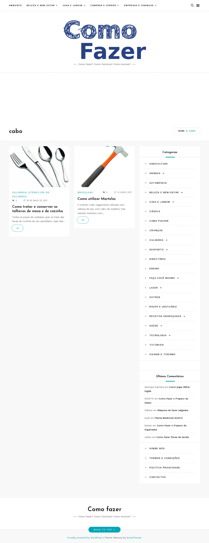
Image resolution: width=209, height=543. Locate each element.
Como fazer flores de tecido (172, 437)
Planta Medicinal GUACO (169, 418)
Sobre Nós (157, 448)
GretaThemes (134, 537)
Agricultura (158, 163)
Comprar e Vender (103, 5)
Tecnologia (158, 335)
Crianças (156, 230)
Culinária (19, 192)
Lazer (153, 287)
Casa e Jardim (72, 5)
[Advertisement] (104, 97)
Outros (154, 297)
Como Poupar (159, 221)
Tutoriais (156, 344)
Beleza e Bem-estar (41, 5)
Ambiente (15, 5)
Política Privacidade (164, 467)
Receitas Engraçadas (165, 316)
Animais (154, 173)
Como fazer (104, 509)
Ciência (154, 211)
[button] (192, 5)
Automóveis (158, 183)
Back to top (105, 529)
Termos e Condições (164, 458)
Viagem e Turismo (162, 354)
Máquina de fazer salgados (173, 410)
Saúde (153, 325)
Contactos (157, 477)
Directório (157, 259)
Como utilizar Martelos (97, 199)
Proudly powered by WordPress (85, 537)
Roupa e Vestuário (163, 306)
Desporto (156, 249)
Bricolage (85, 192)
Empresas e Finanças (138, 5)
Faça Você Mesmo (162, 278)
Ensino (154, 268)
